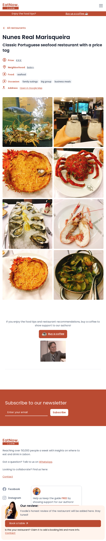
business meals (63, 81)
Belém (30, 67)
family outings (30, 81)
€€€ (19, 60)
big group (46, 81)
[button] (100, 5)
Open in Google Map (31, 88)
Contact (10, 533)
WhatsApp (45, 462)
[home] (11, 5)
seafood (21, 74)
